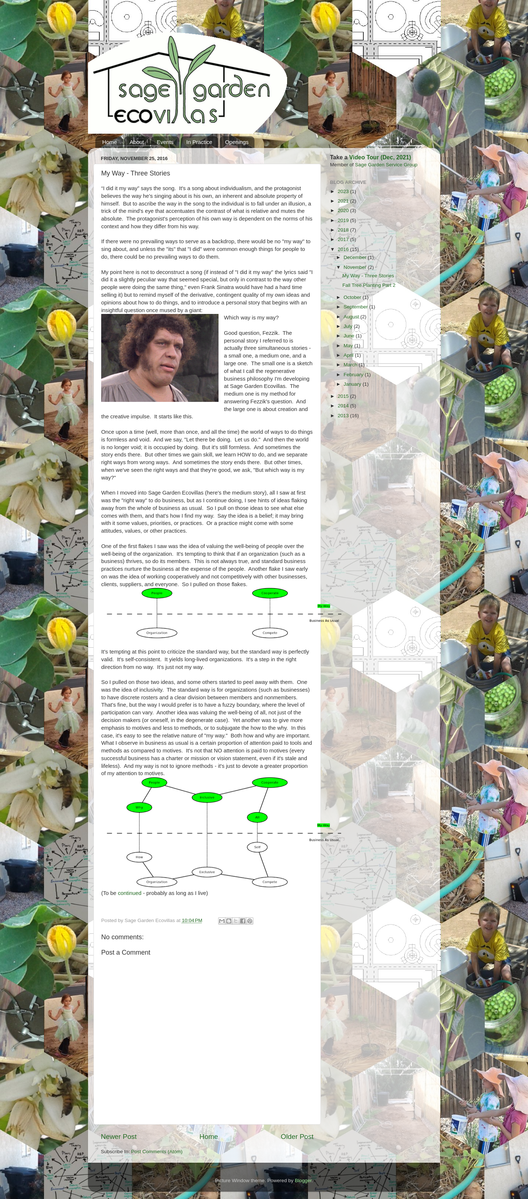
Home (109, 142)
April (349, 355)
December (356, 257)
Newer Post (119, 1136)
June (350, 335)
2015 (344, 396)
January (353, 384)
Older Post (297, 1136)
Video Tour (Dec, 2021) (380, 157)
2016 (344, 249)
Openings (237, 142)
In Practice (199, 142)
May (349, 345)
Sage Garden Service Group (386, 164)
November (356, 267)
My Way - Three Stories (368, 275)
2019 (344, 220)
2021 (344, 201)
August (352, 316)
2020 (344, 210)
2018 (344, 230)
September (356, 307)
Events (165, 142)
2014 (344, 405)
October (353, 297)
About (137, 142)
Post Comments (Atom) (157, 1151)
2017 (344, 239)
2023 (344, 191)
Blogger (303, 1180)
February (354, 374)
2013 (344, 415)
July (349, 326)
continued (129, 893)
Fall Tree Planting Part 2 (369, 285)
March (351, 364)
